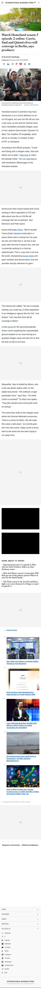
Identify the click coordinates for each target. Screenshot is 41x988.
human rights (28, 256)
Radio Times (17, 230)
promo (11, 327)
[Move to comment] (29, 64)
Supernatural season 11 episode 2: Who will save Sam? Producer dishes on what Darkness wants (19, 567)
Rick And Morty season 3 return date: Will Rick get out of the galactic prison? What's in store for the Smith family (20, 575)
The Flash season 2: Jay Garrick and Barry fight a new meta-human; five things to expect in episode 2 (20, 584)
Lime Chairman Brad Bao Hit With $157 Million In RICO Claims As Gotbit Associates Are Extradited (22, 725)
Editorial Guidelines (30, 845)
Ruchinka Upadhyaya (11, 57)
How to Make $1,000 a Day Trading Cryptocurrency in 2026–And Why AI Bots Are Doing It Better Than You (23, 792)
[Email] (25, 64)
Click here (24, 155)
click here (30, 159)
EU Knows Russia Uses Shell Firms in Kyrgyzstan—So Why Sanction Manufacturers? (21, 758)
